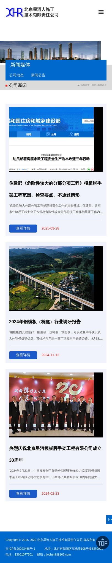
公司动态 (16, 75)
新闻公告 (38, 75)
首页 (94, 85)
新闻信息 (102, 85)
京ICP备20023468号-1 (20, 548)
